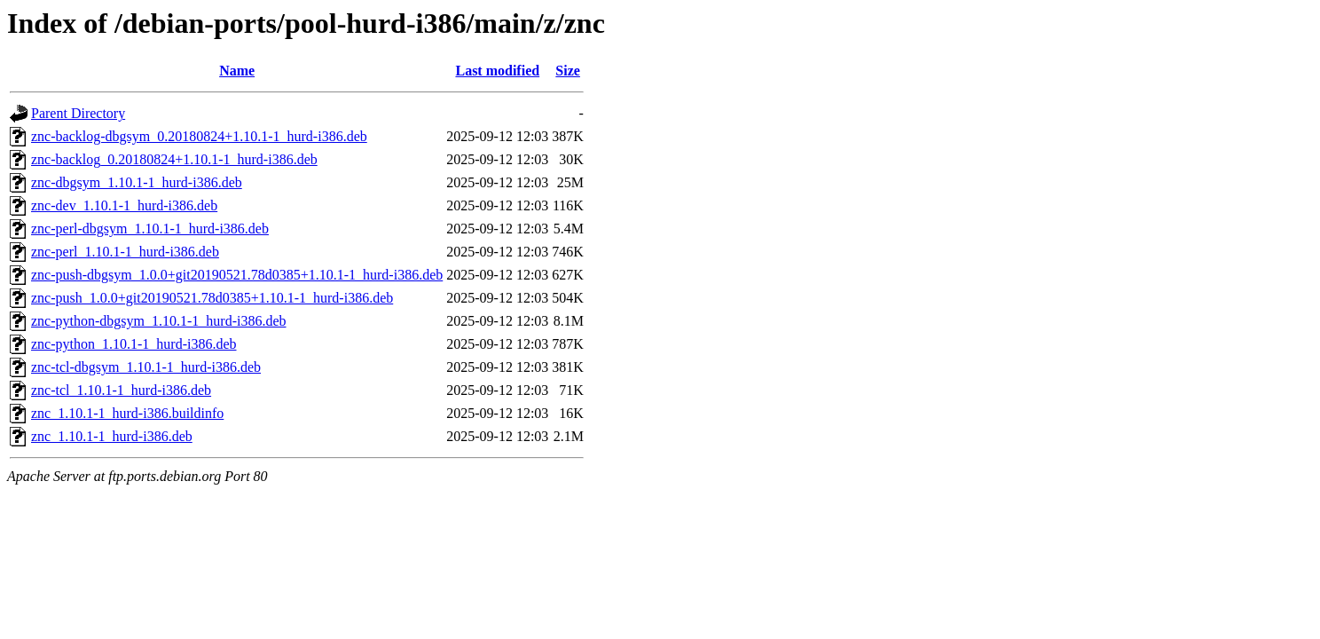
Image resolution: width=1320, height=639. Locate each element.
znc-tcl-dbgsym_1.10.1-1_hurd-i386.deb (146, 367)
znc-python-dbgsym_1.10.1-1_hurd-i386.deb (159, 320)
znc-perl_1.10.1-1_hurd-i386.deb (125, 251)
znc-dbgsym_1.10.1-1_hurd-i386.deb (136, 182)
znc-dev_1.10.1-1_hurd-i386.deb (124, 205)
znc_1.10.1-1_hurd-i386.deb (111, 436)
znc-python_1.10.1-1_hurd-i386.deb (134, 343)
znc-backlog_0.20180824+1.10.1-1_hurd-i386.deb (174, 159)
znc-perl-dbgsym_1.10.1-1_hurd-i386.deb (150, 228)
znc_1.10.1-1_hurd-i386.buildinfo (127, 413)
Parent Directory (78, 113)
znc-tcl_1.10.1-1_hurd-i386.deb (121, 390)
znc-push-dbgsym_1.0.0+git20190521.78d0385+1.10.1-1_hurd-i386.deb (237, 274)
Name (237, 70)
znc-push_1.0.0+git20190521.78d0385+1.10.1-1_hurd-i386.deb (212, 297)
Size (567, 70)
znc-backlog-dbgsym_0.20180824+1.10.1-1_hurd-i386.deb (199, 136)
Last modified (497, 70)
